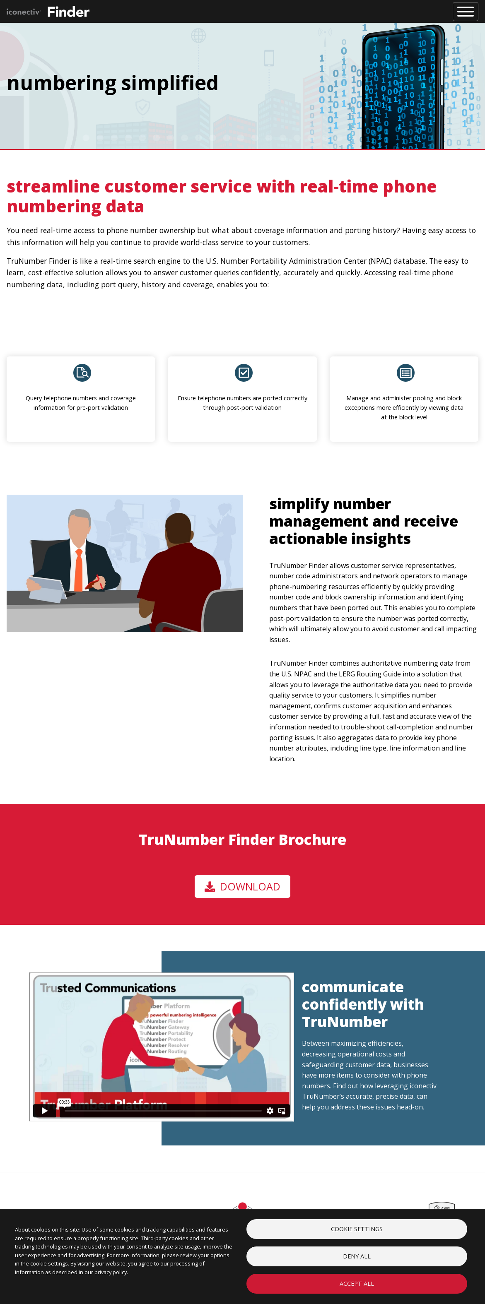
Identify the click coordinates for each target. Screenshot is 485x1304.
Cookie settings (357, 1229)
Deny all (357, 1256)
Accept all (357, 1283)
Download (242, 886)
